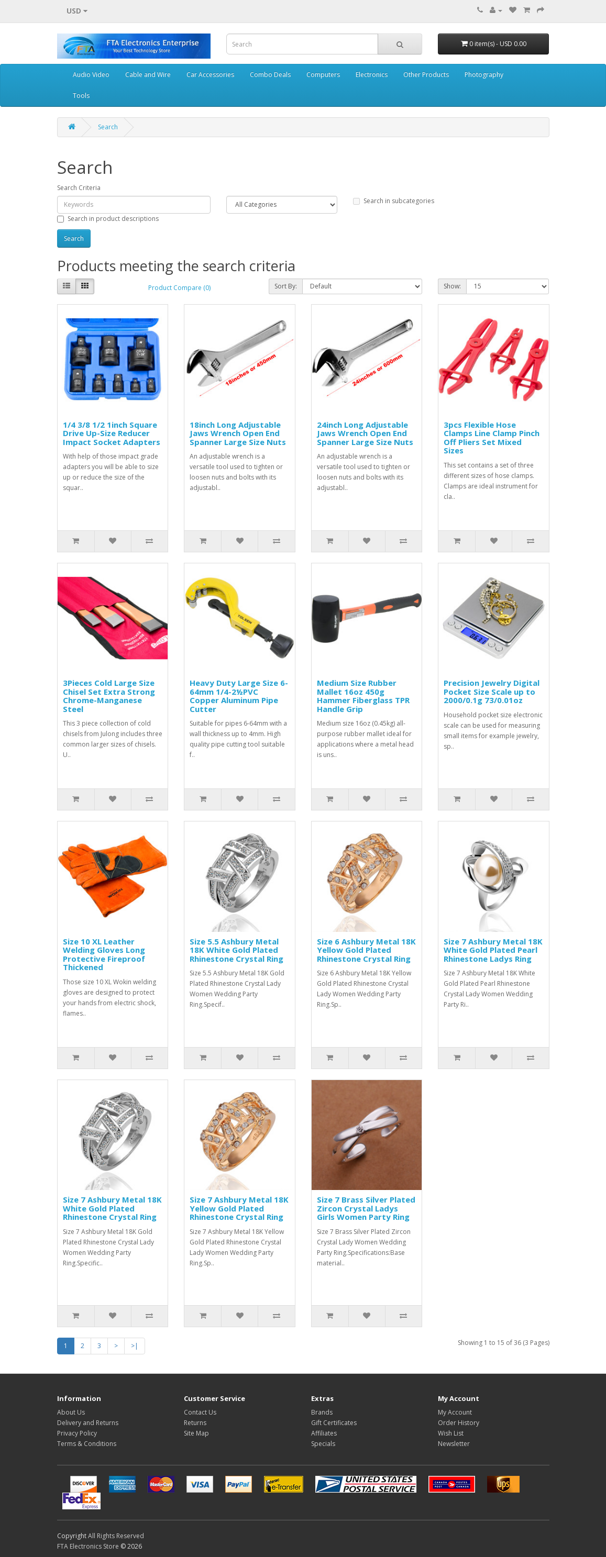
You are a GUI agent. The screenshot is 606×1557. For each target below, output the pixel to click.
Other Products (426, 74)
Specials (323, 1443)
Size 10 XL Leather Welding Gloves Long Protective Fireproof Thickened (104, 954)
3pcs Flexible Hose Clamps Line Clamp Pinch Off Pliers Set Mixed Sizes (491, 437)
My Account (455, 1412)
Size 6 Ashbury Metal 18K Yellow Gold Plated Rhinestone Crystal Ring (366, 950)
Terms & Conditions (86, 1443)
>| (134, 1345)
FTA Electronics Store (88, 1546)
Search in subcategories (393, 200)
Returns (195, 1422)
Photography (484, 74)
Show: (452, 286)
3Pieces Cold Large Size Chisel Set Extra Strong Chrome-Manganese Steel (109, 695)
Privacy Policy (77, 1433)
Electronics (372, 74)
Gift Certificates (334, 1422)
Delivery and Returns (87, 1422)
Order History (458, 1422)
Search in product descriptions (108, 218)
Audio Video (91, 74)
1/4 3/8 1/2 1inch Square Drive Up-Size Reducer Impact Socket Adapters (111, 433)
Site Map (196, 1433)
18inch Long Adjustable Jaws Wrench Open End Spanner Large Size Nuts (238, 433)
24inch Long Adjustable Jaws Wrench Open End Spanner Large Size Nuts (365, 433)
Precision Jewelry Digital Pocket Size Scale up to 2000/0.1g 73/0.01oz (491, 691)
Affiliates (324, 1433)
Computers (323, 74)
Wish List (451, 1433)
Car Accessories (210, 74)
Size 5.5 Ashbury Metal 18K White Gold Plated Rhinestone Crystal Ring (236, 950)
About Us (71, 1412)
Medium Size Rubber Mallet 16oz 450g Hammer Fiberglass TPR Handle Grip (363, 695)
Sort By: (285, 286)
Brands (322, 1412)
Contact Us (200, 1412)
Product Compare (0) (179, 287)
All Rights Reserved (116, 1535)
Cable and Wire (148, 74)
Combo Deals (270, 74)
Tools (81, 95)
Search (108, 127)
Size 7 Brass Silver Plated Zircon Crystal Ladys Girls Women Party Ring (366, 1208)
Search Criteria (79, 187)
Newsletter (454, 1443)
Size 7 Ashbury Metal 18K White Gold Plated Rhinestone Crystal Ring (112, 1208)
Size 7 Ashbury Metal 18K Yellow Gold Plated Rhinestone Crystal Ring (239, 1208)
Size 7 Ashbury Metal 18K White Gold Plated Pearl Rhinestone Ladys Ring (493, 950)
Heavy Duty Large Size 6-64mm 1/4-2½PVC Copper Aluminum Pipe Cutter (239, 695)
